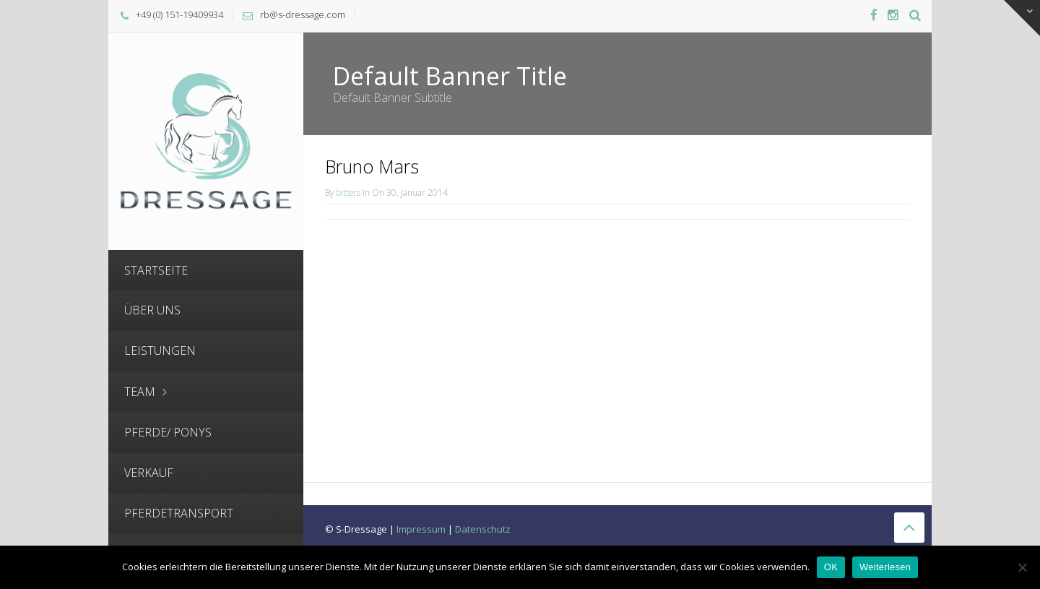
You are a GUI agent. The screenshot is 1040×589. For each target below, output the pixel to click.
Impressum (421, 529)
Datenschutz (483, 529)
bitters (348, 192)
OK (831, 567)
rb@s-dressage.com (302, 14)
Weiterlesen (885, 567)
